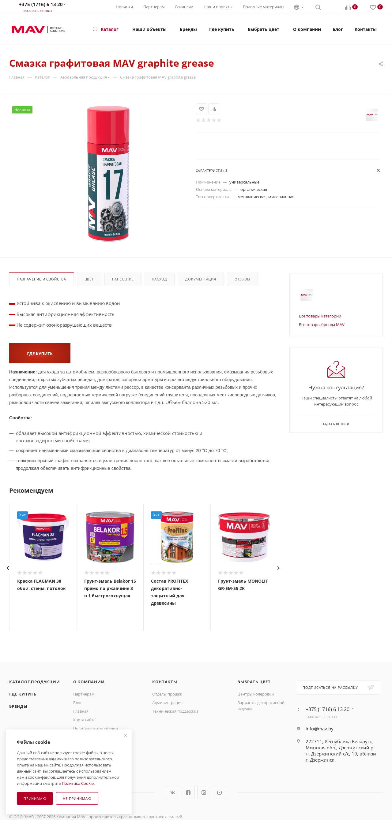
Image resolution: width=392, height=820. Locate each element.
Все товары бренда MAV (322, 324)
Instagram (203, 792)
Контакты (164, 682)
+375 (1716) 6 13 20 (41, 4)
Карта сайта (84, 719)
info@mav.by (320, 728)
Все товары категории (320, 316)
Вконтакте (172, 792)
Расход (159, 279)
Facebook (188, 792)
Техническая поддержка (175, 711)
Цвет (89, 279)
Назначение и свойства (41, 279)
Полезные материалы (263, 6)
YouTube (219, 792)
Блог (77, 702)
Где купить (22, 694)
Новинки (124, 6)
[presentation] (8, 568)
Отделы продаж (167, 694)
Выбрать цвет (254, 682)
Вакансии (184, 6)
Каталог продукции (34, 682)
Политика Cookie (78, 783)
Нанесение (123, 279)
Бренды (18, 706)
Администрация (167, 702)
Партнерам (154, 6)
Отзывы (242, 279)
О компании (89, 682)
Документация (200, 279)
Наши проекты (218, 6)
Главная (81, 711)
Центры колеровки (255, 694)
